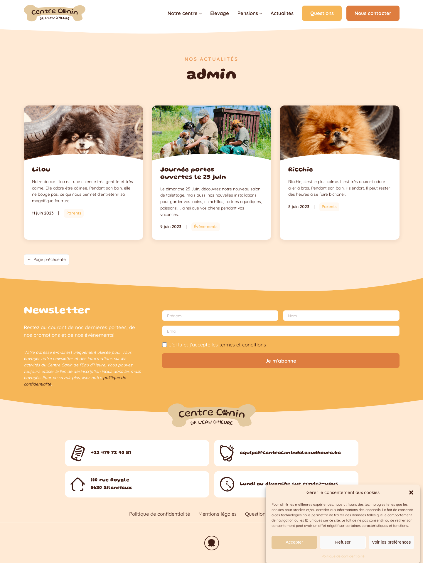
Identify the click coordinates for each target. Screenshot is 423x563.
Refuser (343, 548)
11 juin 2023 (42, 213)
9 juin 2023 (170, 226)
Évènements (206, 226)
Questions (322, 13)
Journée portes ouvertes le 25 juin (193, 173)
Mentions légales (217, 514)
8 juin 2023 (298, 206)
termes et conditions (242, 344)
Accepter (294, 548)
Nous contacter (373, 13)
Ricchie (300, 170)
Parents (73, 213)
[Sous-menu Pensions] (260, 13)
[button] (411, 499)
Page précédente (46, 260)
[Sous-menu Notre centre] (200, 13)
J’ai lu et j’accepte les (214, 344)
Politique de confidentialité (159, 514)
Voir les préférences (391, 548)
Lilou (41, 170)
